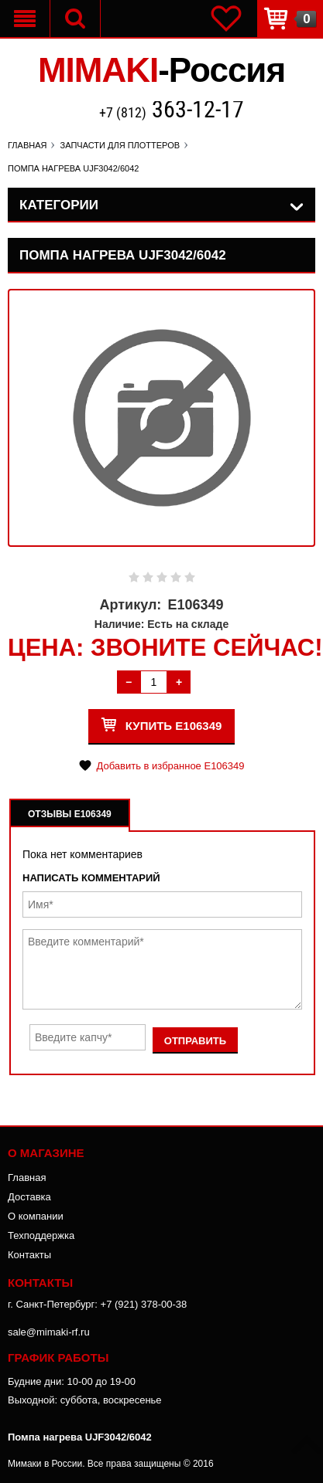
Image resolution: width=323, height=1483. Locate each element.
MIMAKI (161, 70)
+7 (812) (171, 110)
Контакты (29, 1255)
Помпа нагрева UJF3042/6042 (80, 1437)
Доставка (29, 1197)
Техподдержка (41, 1235)
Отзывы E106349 (70, 814)
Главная (27, 1177)
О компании (36, 1216)
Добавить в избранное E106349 (170, 766)
